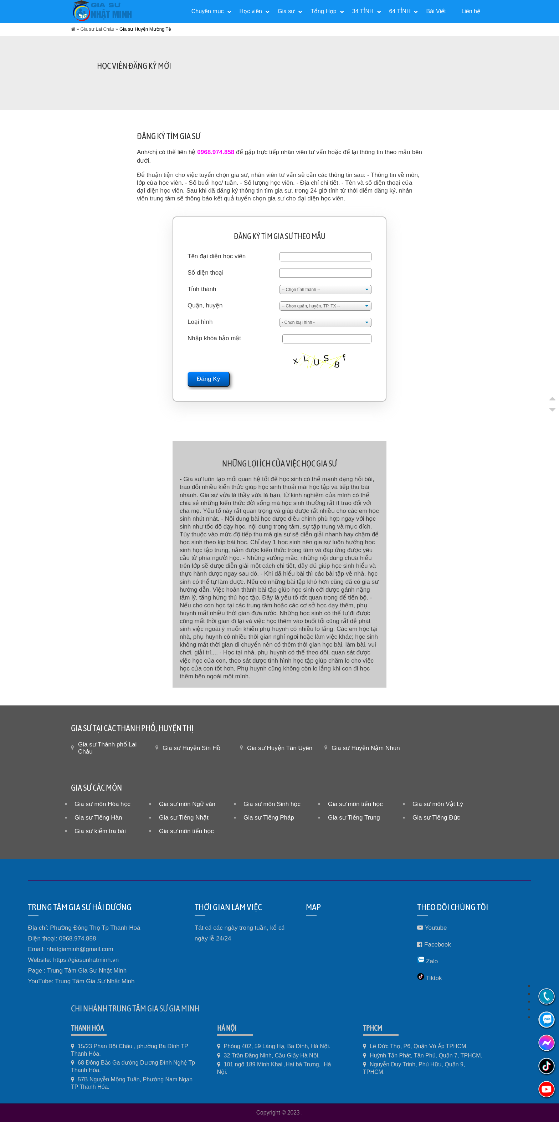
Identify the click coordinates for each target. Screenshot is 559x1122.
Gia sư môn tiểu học (355, 804)
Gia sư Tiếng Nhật (184, 817)
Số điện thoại (206, 272)
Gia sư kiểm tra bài (100, 831)
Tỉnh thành (202, 289)
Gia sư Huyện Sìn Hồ (191, 748)
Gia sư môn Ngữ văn (187, 804)
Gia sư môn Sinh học (272, 804)
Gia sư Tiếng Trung (354, 817)
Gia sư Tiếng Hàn (98, 817)
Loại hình (200, 321)
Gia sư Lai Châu (97, 29)
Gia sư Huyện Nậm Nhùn (366, 748)
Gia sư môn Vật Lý (437, 804)
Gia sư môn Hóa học (102, 804)
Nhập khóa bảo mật (214, 338)
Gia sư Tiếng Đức (436, 817)
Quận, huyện (205, 305)
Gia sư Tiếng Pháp (268, 817)
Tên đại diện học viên (217, 256)
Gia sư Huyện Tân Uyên (279, 748)
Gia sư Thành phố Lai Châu (107, 748)
